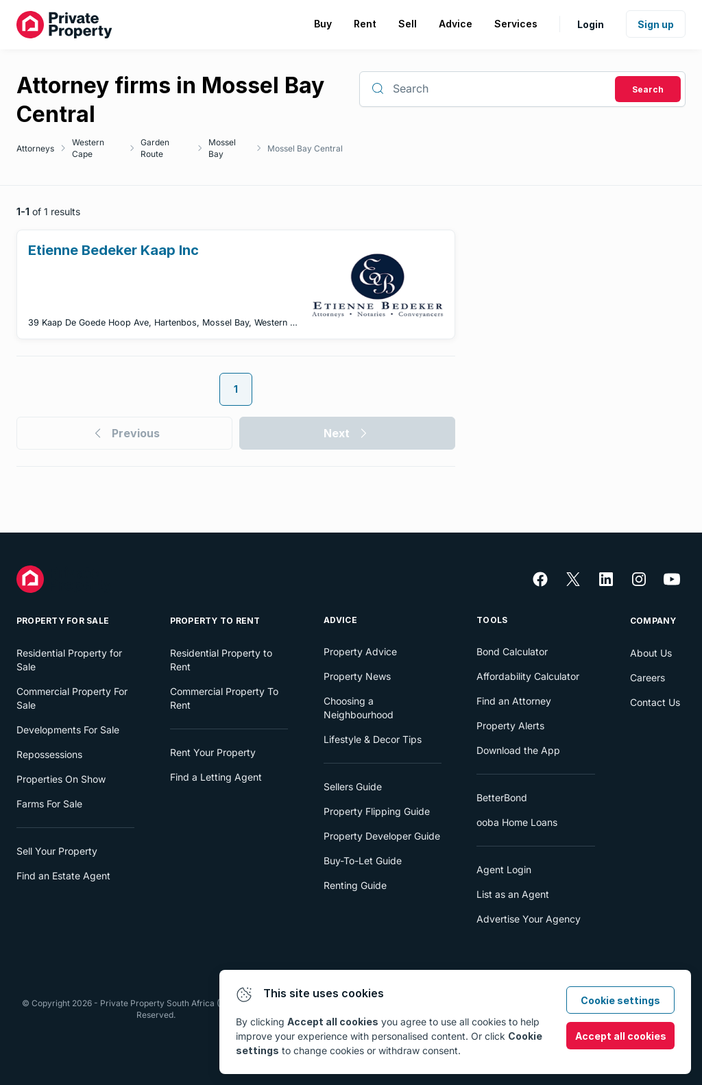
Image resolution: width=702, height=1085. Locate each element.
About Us (651, 653)
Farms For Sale (49, 803)
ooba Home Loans (516, 822)
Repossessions (49, 754)
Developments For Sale (67, 729)
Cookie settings (620, 1000)
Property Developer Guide (382, 836)
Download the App (518, 750)
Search (648, 89)
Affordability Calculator (527, 676)
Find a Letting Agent (216, 777)
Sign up (656, 24)
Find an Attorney (513, 701)
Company (653, 620)
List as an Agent (512, 894)
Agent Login (503, 869)
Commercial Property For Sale (72, 698)
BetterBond (501, 797)
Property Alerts (510, 725)
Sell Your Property (56, 851)
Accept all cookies (620, 1036)
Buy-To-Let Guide (363, 860)
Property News (357, 676)
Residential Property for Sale (69, 659)
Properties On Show (61, 779)
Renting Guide (355, 885)
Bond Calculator (512, 651)
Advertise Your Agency (528, 919)
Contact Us (655, 702)
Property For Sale (62, 620)
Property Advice (360, 651)
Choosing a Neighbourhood (359, 707)
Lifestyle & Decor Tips (373, 739)
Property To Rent (215, 620)
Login (590, 24)
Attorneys (35, 148)
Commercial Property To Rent (224, 698)
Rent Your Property (213, 752)
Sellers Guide (353, 786)
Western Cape (88, 148)
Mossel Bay (222, 148)
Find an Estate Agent (63, 875)
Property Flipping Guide (377, 811)
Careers (647, 677)
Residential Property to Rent (221, 659)
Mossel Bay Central (305, 148)
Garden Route (155, 148)
